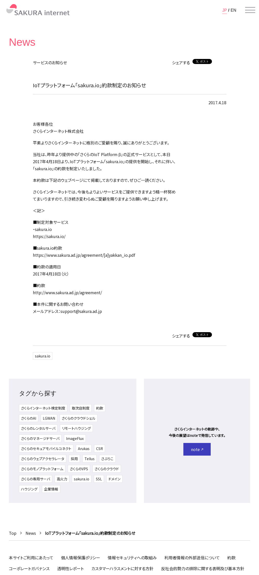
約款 (99, 408)
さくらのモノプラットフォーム (42, 468)
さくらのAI (28, 418)
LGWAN (49, 418)
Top (12, 533)
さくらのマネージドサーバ (40, 438)
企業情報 (51, 489)
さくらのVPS (79, 468)
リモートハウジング (76, 428)
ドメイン (114, 478)
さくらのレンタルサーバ (38, 428)
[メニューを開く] (250, 10)
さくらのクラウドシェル (78, 418)
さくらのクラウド (107, 468)
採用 (74, 458)
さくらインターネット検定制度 (43, 408)
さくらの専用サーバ (35, 478)
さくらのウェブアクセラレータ (42, 458)
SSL (99, 478)
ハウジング (29, 489)
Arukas (84, 448)
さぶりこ (107, 458)
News (31, 533)
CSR (99, 448)
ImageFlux (75, 438)
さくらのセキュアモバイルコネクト (46, 448)
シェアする (181, 62)
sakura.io (42, 355)
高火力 (62, 478)
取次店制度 (81, 408)
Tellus (89, 458)
